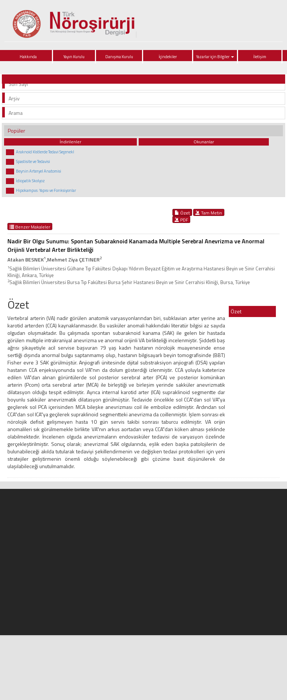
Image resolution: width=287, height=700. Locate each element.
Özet (182, 212)
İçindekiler (168, 57)
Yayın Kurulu (74, 57)
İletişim (259, 57)
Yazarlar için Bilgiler (215, 57)
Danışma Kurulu (119, 57)
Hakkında (28, 57)
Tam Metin (208, 212)
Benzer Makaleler (30, 226)
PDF (181, 219)
